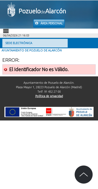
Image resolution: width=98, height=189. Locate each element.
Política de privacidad (49, 96)
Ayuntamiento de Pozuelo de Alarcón (32, 50)
